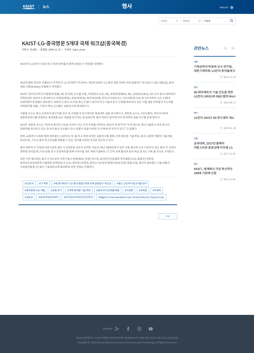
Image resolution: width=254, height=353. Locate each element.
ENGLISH (224, 7)
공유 (233, 48)
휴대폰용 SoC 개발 (35, 190)
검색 (231, 21)
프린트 (225, 48)
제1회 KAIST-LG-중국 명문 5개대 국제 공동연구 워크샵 (83, 183)
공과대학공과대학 (49, 197)
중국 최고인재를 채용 (108, 190)
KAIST (29, 7)
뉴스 (46, 6)
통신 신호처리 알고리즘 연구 (132, 183)
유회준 (143, 190)
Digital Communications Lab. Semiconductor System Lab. (132, 197)
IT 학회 (44, 183)
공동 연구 (57, 190)
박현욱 (157, 190)
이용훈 (129, 190)
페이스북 (128, 329)
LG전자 (30, 183)
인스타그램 (139, 329)
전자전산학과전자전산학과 (79, 197)
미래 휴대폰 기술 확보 (80, 190)
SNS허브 (108, 328)
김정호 (29, 197)
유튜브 (151, 329)
